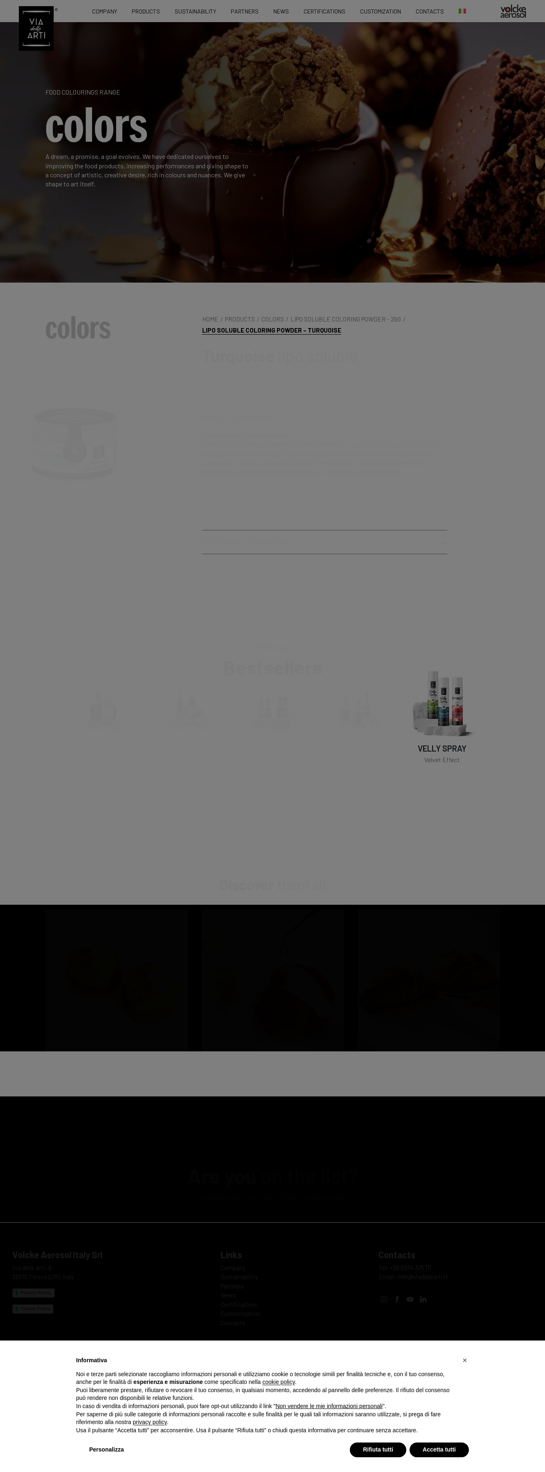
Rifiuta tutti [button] (378, 1449)
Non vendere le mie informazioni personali (328, 1406)
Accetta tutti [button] (439, 1449)
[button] (464, 1360)
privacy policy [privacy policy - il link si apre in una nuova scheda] (150, 1422)
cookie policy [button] (278, 1382)
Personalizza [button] (106, 1449)
